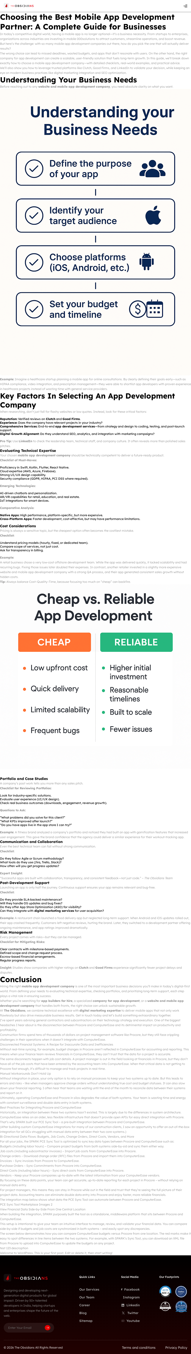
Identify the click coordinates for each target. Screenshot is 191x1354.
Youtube (130, 1321)
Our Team (86, 1297)
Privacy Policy (176, 1347)
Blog (83, 1313)
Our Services (89, 1289)
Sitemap (86, 1321)
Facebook (130, 1289)
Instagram (131, 1297)
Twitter (129, 1313)
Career (84, 1305)
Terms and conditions (139, 1347)
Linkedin (130, 1305)
